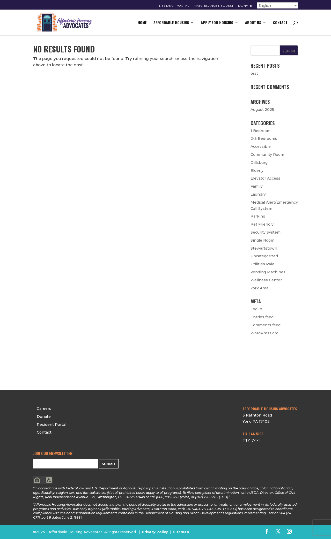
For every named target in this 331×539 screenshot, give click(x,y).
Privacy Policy (155, 532)
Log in (256, 309)
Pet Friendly (262, 224)
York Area (259, 288)
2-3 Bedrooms (264, 138)
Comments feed (266, 325)
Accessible (261, 146)
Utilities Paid (262, 264)
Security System (266, 232)
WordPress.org (264, 333)
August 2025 (262, 109)
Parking (258, 216)
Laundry (258, 194)
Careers (259, 347)
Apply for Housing (217, 23)
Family (257, 186)
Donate (245, 5)
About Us (253, 23)
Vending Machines (268, 272)
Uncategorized (264, 256)
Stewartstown (264, 248)
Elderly (257, 170)
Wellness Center (266, 280)
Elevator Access (265, 178)
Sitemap (181, 532)
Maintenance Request (213, 5)
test (254, 73)
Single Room (262, 240)
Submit (109, 464)
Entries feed (262, 317)
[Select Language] (277, 5)
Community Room (267, 154)
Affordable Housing (171, 23)
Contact (280, 23)
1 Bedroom (260, 130)
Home (142, 23)
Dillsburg (259, 162)
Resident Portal (174, 5)
